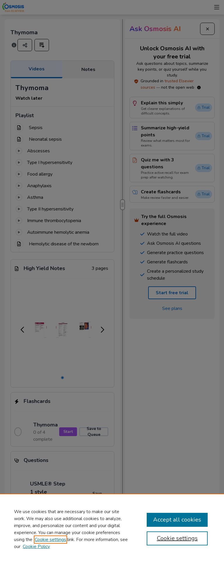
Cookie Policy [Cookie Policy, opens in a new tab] (36, 546)
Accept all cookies (177, 520)
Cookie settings (50, 539)
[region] (112, 529)
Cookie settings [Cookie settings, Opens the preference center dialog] (177, 538)
